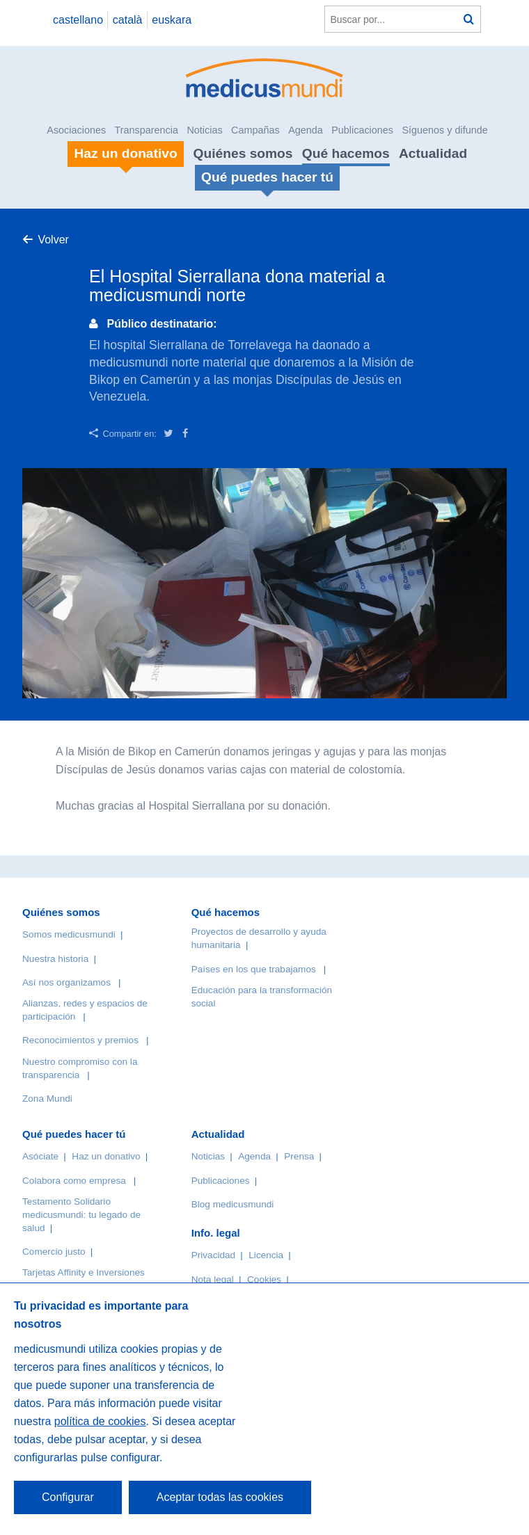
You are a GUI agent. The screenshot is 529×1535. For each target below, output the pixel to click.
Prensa (299, 1156)
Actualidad (433, 153)
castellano (78, 20)
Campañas (255, 130)
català (128, 20)
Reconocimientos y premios (80, 1040)
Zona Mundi (47, 1098)
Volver (53, 240)
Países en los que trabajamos (253, 969)
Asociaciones (76, 130)
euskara (171, 20)
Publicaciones (362, 130)
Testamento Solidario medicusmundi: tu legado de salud (81, 1214)
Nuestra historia (55, 959)
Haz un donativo (106, 1156)
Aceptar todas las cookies (220, 1497)
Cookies (264, 1279)
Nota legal (212, 1279)
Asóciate (40, 1156)
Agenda (305, 130)
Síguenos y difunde (444, 130)
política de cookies (100, 1421)
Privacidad (213, 1255)
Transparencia (146, 130)
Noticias (204, 130)
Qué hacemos (346, 153)
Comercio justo (54, 1251)
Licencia (265, 1255)
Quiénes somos (243, 153)
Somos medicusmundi (69, 934)
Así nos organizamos (66, 982)
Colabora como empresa (74, 1180)
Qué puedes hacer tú (73, 1134)
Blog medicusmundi (232, 1204)
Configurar (68, 1497)
